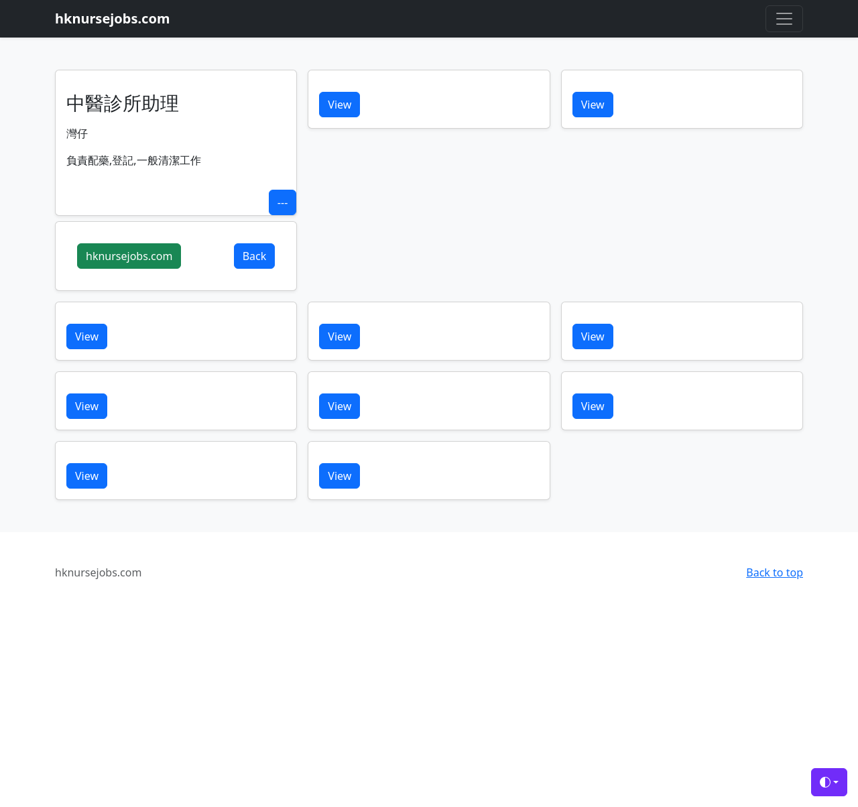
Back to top (774, 572)
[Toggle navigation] (784, 18)
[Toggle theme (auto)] (829, 782)
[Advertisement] (402, 709)
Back (255, 256)
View (339, 104)
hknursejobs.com (129, 256)
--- (283, 202)
